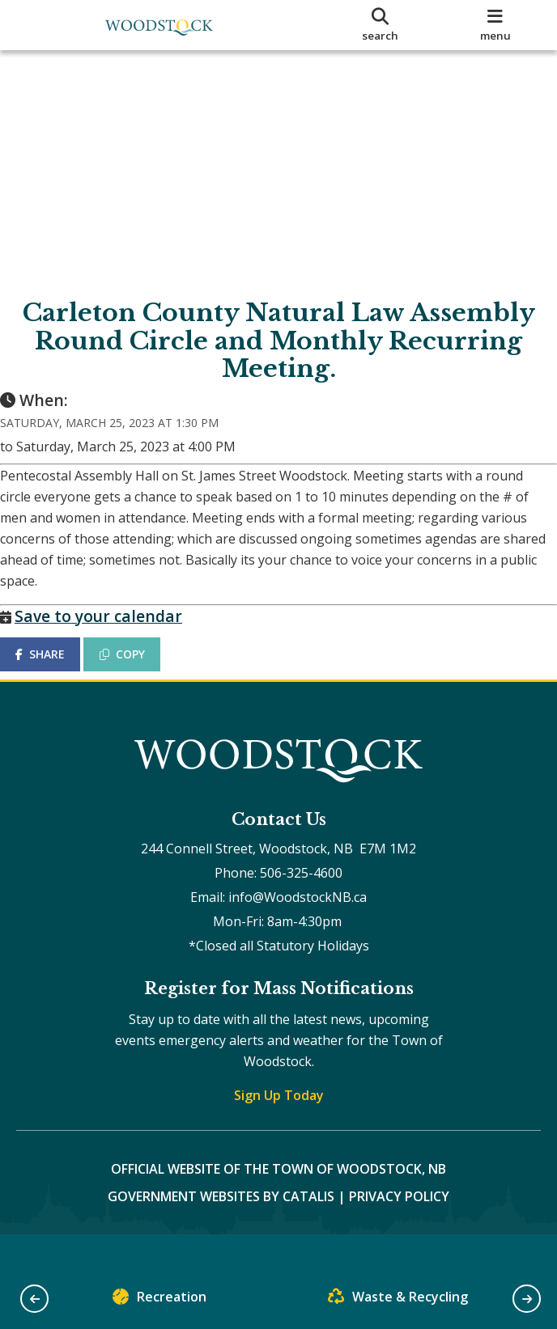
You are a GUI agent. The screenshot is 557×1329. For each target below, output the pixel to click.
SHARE (56, 670)
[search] (379, 25)
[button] (34, 1299)
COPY (138, 670)
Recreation (159, 1300)
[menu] (495, 25)
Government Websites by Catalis (221, 1229)
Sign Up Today (279, 1127)
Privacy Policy (399, 1229)
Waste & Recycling (398, 1300)
